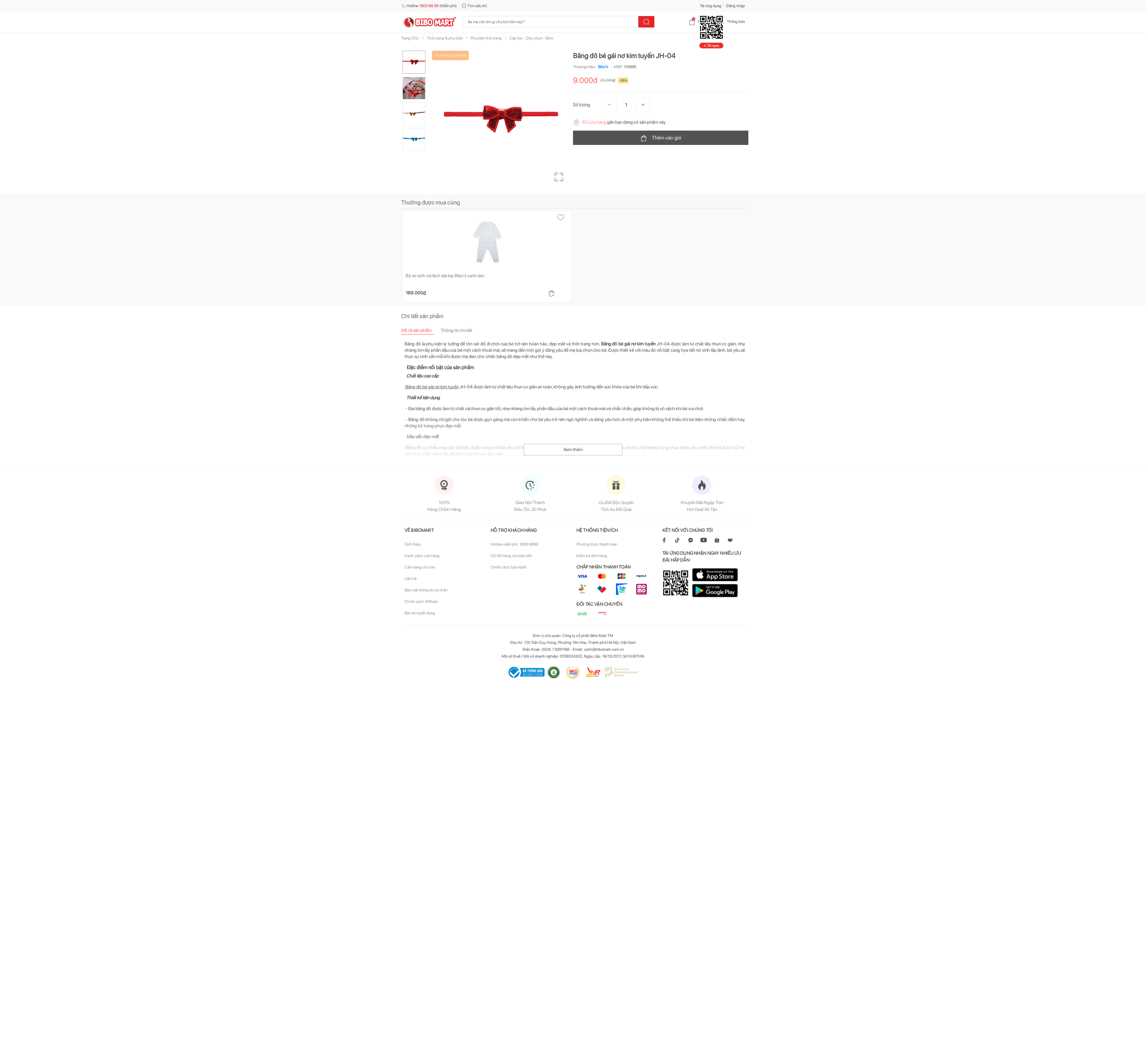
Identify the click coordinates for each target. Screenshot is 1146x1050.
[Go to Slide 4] (414, 139)
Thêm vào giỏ (660, 138)
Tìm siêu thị (474, 5)
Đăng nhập (735, 5)
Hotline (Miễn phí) (429, 5)
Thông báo (731, 21)
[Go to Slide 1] (414, 62)
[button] (501, 119)
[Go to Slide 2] (414, 87)
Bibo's (602, 66)
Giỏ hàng (700, 21)
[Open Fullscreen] (559, 176)
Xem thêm (573, 449)
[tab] (421, 330)
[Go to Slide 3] (414, 113)
